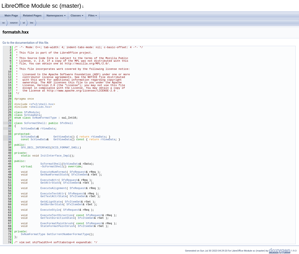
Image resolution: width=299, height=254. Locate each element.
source (14, 22)
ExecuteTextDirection (56, 215)
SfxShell (66, 123)
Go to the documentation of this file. (26, 42)
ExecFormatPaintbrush (56, 223)
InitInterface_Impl (55, 156)
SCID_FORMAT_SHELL (65, 147)
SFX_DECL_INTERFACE (35, 147)
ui (24, 22)
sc (3, 22)
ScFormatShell (34, 123)
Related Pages (32, 15)
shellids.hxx (40, 107)
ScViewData (32, 115)
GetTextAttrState (53, 196)
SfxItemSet (79, 174)
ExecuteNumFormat (53, 172)
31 (7, 128)
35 (7, 139)
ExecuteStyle (50, 210)
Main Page (11, 15)
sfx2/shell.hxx (42, 104)
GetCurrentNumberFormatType (68, 234)
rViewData (47, 128)
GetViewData (62, 137)
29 (7, 123)
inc (31, 22)
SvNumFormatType (44, 118)
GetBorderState (51, 204)
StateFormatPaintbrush (57, 226)
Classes (77, 15)
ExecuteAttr (49, 180)
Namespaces (56, 15)
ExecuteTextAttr (52, 193)
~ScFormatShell (51, 166)
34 (7, 137)
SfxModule (31, 112)
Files (92, 15)
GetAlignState (51, 202)
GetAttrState (50, 183)
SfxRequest (78, 172)
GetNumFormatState (54, 174)
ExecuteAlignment (53, 188)
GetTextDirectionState (57, 218)
